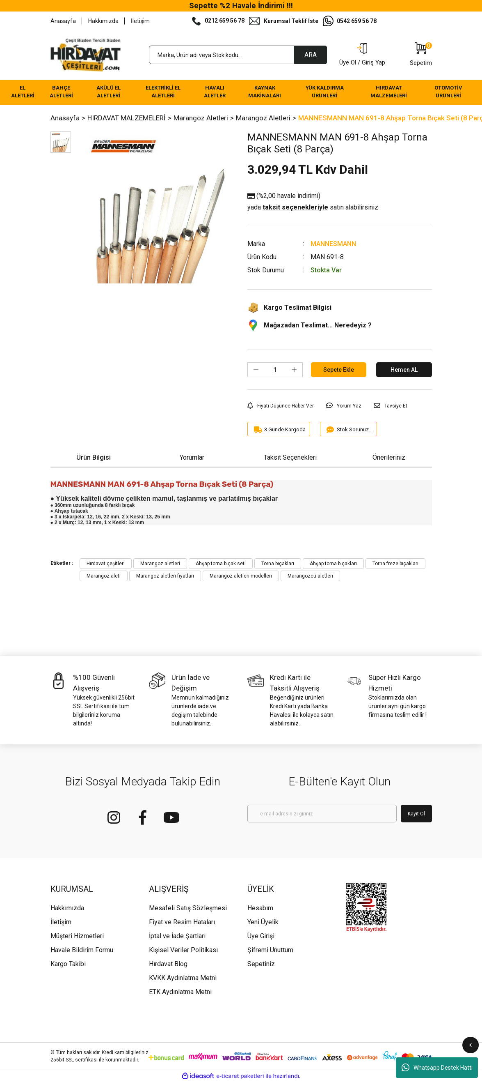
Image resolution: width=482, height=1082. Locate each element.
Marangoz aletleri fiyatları (165, 576)
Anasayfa (63, 21)
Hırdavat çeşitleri (106, 563)
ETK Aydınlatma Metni (180, 992)
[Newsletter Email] (322, 813)
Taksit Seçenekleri (290, 457)
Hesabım (260, 908)
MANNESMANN (333, 244)
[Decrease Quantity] (256, 370)
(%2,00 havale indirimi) (312, 202)
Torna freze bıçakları (395, 563)
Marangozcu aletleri (310, 576)
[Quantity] (275, 370)
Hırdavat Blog (168, 964)
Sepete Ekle (338, 369)
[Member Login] (362, 55)
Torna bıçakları (277, 563)
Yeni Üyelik (263, 922)
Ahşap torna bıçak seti (221, 563)
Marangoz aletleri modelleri (241, 576)
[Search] (238, 55)
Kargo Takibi (68, 964)
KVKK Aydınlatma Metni (183, 978)
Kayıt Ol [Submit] (416, 814)
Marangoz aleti (104, 576)
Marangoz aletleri (160, 563)
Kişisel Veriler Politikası (183, 950)
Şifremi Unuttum (270, 950)
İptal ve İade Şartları (177, 936)
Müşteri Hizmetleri (77, 936)
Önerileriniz (388, 457)
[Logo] (85, 55)
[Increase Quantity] (294, 370)
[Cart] (421, 55)
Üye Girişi (260, 936)
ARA (310, 55)
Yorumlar (192, 457)
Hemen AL (404, 369)
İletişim (140, 21)
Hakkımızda (103, 21)
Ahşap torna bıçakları (333, 563)
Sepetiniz (261, 964)
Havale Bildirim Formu (81, 950)
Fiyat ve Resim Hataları (182, 922)
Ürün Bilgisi (93, 457)
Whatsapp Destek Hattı (437, 1067)
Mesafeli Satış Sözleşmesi (188, 908)
